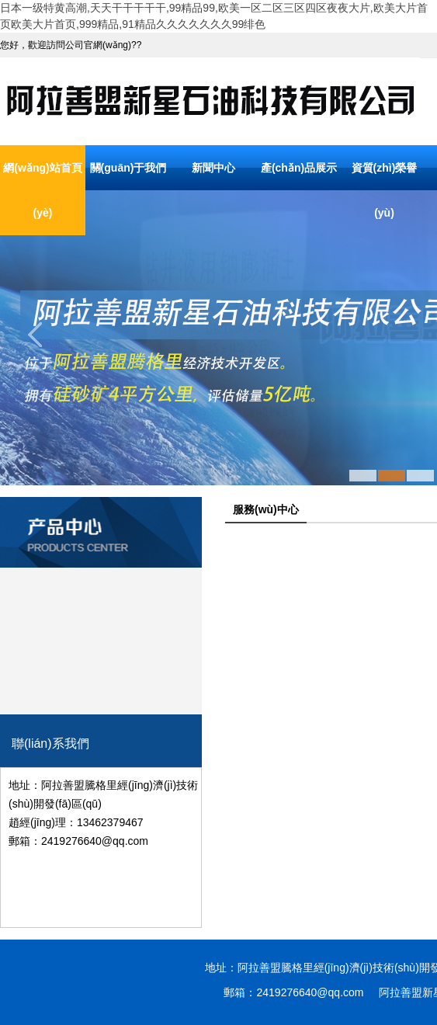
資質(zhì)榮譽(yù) (385, 190)
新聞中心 (213, 168)
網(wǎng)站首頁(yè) (42, 190)
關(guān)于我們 (128, 168)
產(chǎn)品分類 (101, 507)
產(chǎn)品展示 (299, 168)
